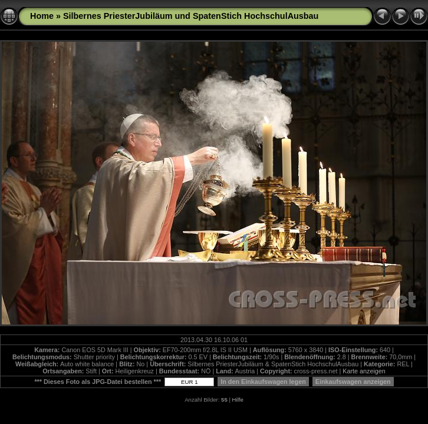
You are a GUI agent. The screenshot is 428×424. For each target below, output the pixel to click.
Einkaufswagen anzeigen (353, 381)
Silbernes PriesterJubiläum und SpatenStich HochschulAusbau (190, 16)
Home (42, 16)
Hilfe (237, 399)
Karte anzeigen (364, 371)
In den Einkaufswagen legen (263, 381)
